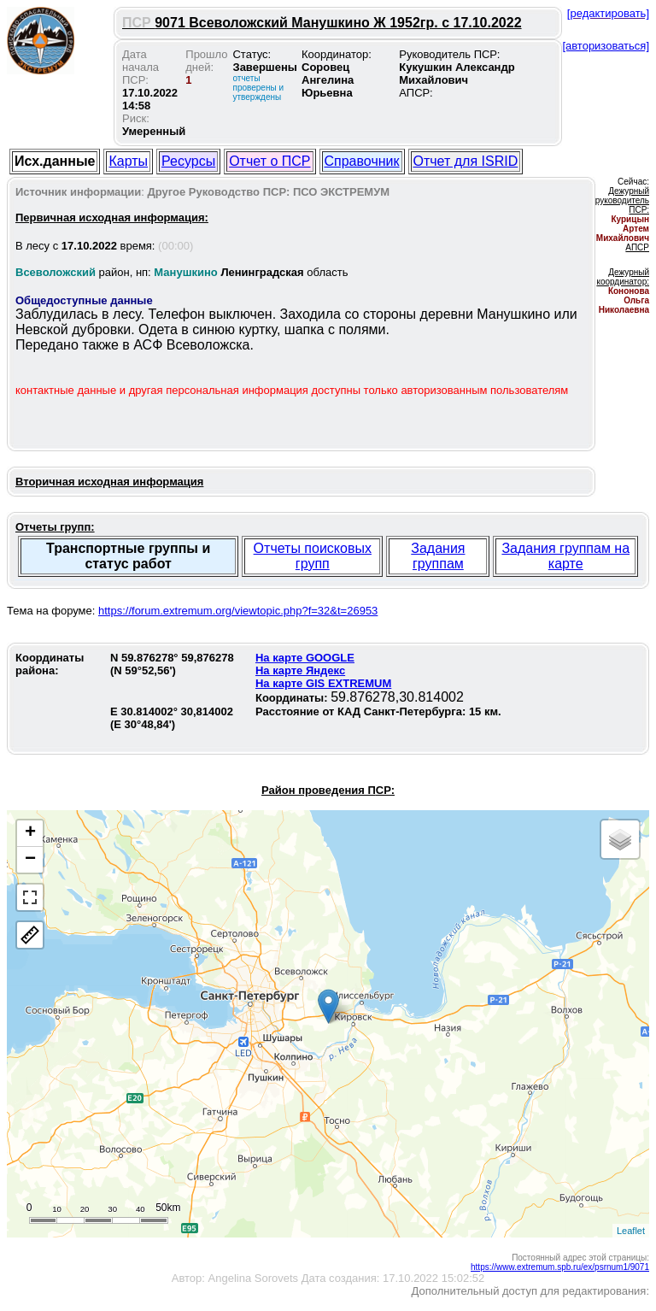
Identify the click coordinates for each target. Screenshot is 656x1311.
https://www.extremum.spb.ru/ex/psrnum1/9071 (560, 1267)
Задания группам (438, 556)
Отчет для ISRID (465, 161)
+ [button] (30, 833)
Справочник (362, 161)
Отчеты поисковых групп (313, 556)
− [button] (30, 860)
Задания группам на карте (565, 556)
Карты (128, 161)
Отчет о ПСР (269, 161)
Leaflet (631, 1231)
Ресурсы (188, 161)
